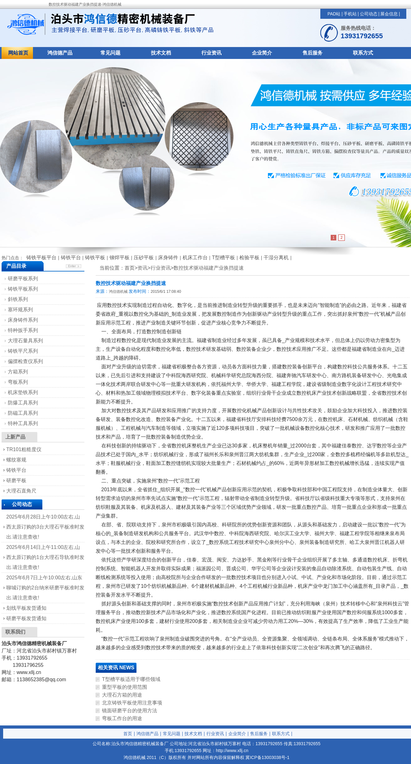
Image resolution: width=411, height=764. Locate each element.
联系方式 (363, 52)
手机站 (350, 13)
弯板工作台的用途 (122, 718)
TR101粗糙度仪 (23, 449)
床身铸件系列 (23, 320)
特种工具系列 (23, 423)
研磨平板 (16, 480)
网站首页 (18, 52)
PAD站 (334, 13)
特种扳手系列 (23, 330)
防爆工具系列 (23, 402)
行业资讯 (211, 52)
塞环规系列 (20, 309)
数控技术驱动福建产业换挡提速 (208, 268)
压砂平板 (144, 257)
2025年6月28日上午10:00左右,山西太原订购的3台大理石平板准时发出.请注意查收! (45, 527)
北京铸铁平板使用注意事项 (132, 702)
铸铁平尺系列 (23, 351)
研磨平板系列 (23, 278)
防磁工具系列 (23, 413)
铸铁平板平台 (41, 257)
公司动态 (368, 13)
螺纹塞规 (16, 459)
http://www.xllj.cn (232, 750)
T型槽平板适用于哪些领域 (131, 679)
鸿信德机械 (118, 291)
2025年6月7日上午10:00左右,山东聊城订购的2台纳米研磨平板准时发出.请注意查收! (45, 587)
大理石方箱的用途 (122, 695)
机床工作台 (195, 257)
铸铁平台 (71, 257)
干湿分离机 (276, 257)
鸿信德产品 (59, 52)
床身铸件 (168, 257)
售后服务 (312, 52)
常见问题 (110, 52)
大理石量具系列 (25, 340)
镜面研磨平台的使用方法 (129, 710)
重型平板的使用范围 (124, 687)
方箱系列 (18, 371)
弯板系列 (18, 382)
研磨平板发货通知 (26, 618)
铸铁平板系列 (23, 289)
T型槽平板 (223, 257)
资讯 (142, 268)
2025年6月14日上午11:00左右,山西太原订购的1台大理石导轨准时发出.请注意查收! (45, 557)
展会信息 (389, 13)
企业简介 (262, 52)
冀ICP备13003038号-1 (267, 757)
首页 (127, 733)
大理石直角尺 (21, 490)
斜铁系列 (18, 299)
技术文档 (161, 52)
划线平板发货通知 (26, 608)
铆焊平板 (119, 257)
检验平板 (249, 257)
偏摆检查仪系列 (25, 361)
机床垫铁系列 (23, 392)
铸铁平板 (95, 257)
